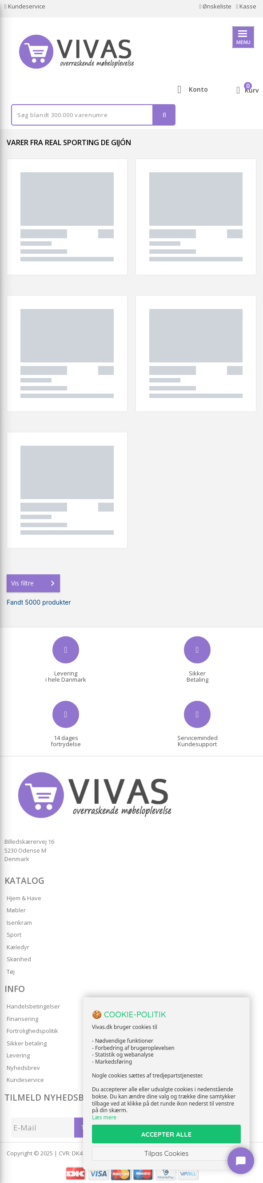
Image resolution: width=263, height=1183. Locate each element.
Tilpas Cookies (166, 1153)
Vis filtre (34, 583)
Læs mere (104, 1117)
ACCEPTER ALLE (166, 1134)
